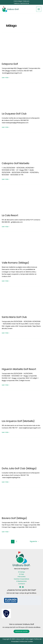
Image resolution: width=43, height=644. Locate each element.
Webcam (26, 1)
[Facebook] (20, 587)
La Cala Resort (10, 215)
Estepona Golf (10, 64)
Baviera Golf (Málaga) (14, 518)
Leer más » (5, 77)
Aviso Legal (29, 639)
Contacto (21, 584)
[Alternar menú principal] (38, 9)
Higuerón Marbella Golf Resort (19, 369)
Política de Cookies (26, 641)
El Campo (21, 572)
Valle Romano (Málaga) (15, 262)
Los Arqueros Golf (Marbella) (18, 421)
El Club (21, 574)
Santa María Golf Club (14, 317)
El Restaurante (21, 581)
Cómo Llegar (18, 1)
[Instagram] (23, 587)
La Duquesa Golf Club (14, 113)
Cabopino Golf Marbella (15, 163)
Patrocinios (21, 577)
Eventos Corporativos (21, 579)
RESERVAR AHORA (21, 631)
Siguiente (34, 541)
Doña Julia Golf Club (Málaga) (19, 468)
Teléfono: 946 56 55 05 (21, 3)
